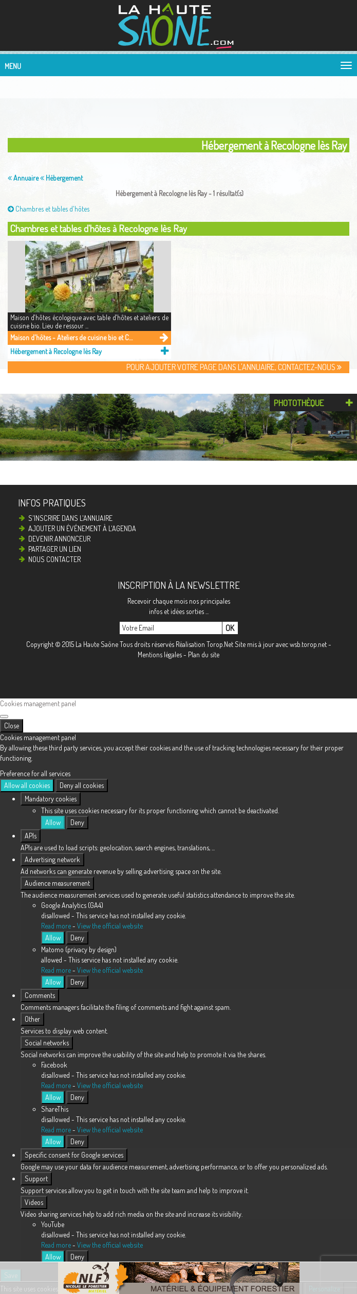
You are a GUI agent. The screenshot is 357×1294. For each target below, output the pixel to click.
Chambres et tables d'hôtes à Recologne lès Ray (98, 228)
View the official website (110, 925)
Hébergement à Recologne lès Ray (56, 351)
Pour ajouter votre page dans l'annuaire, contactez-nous (234, 367)
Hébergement (61, 177)
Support (36, 1178)
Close (11, 725)
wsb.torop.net (308, 644)
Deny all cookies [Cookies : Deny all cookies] (82, 785)
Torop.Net (219, 644)
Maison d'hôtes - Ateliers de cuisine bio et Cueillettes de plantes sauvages (72, 337)
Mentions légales (160, 654)
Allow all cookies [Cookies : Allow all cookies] (27, 785)
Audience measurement (57, 883)
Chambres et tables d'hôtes (48, 208)
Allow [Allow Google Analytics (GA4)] (53, 937)
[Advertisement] (162, 104)
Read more (56, 925)
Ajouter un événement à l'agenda (82, 528)
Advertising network (52, 859)
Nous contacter (54, 559)
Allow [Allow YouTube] (53, 1256)
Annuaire (23, 177)
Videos (34, 1202)
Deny (77, 822)
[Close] (4, 716)
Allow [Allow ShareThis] (53, 1141)
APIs (30, 835)
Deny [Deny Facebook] (77, 1097)
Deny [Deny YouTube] (77, 1256)
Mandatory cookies (51, 798)
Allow (53, 822)
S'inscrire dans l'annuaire (70, 518)
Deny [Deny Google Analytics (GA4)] (77, 937)
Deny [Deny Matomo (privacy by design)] (77, 981)
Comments (40, 995)
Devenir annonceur (59, 538)
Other (32, 1019)
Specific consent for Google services (74, 1154)
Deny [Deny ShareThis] (77, 1141)
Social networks (47, 1042)
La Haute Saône (97, 644)
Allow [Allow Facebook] (53, 1097)
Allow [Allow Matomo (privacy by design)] (53, 981)
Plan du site (203, 654)
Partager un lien (54, 549)
